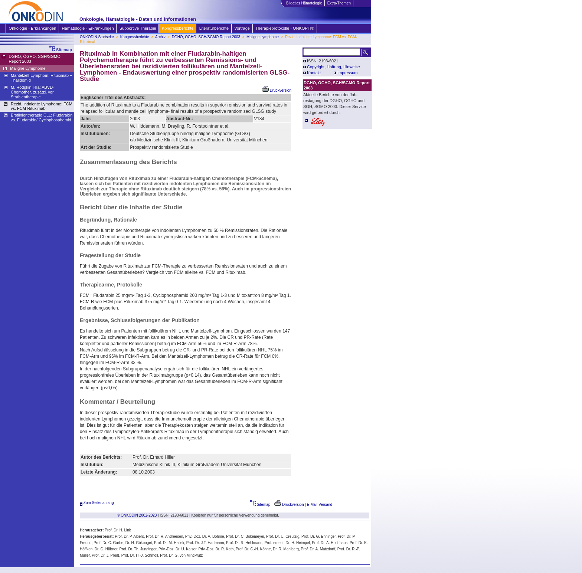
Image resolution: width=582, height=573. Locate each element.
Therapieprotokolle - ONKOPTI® (284, 28)
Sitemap (260, 504)
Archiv (160, 37)
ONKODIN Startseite (97, 37)
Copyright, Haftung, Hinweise (333, 67)
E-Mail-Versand (319, 504)
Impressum (347, 73)
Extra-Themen (339, 3)
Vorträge (242, 28)
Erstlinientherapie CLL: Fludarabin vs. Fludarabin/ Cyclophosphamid (41, 117)
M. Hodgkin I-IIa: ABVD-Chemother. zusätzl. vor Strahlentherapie (32, 92)
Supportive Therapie (137, 28)
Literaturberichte (214, 28)
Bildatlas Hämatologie (304, 3)
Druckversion (276, 90)
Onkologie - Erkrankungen (32, 28)
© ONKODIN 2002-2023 (137, 515)
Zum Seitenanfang (97, 503)
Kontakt (314, 73)
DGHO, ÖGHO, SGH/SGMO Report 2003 (206, 37)
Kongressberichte (177, 28)
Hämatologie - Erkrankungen (88, 28)
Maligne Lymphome (262, 37)
